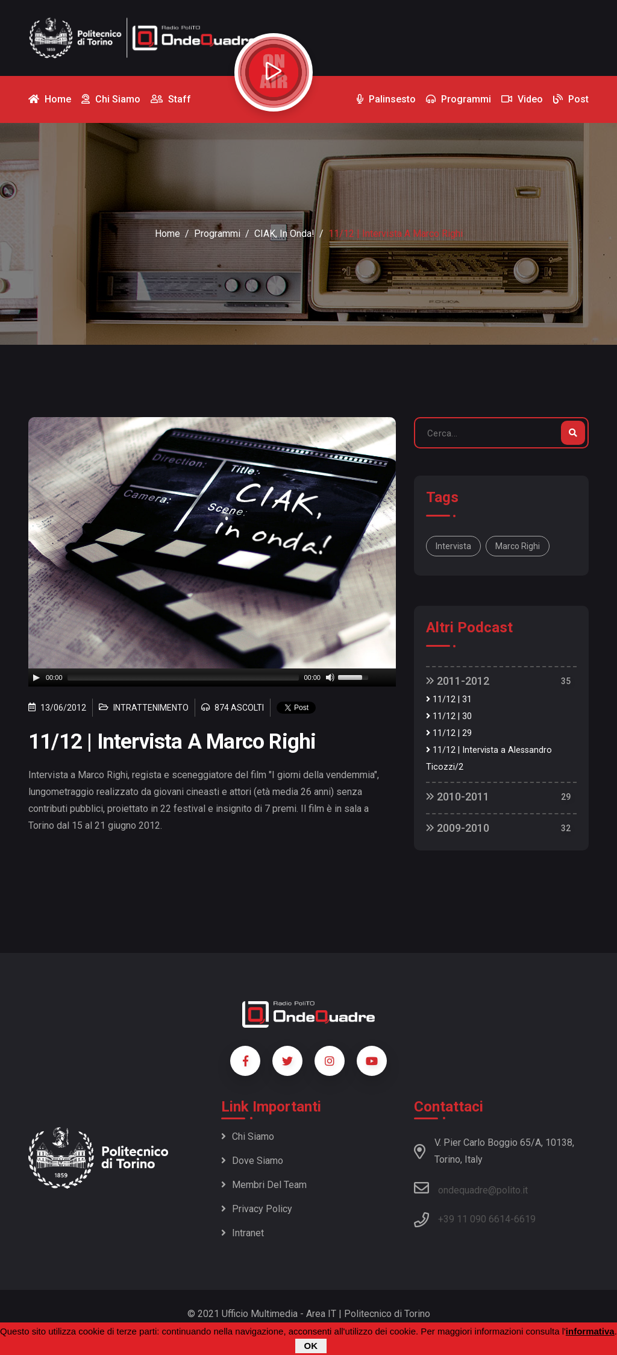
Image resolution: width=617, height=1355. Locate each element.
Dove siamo (252, 1160)
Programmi (217, 233)
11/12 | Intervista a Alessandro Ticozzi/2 (489, 758)
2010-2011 (457, 796)
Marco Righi (517, 546)
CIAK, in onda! (284, 233)
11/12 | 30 (449, 716)
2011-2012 (457, 680)
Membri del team (264, 1184)
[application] (212, 677)
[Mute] (330, 677)
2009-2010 (457, 828)
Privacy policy (256, 1209)
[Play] (36, 677)
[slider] (183, 677)
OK (311, 1346)
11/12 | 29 (449, 733)
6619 (525, 1219)
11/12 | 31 (449, 699)
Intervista (453, 546)
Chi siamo (247, 1136)
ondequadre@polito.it (471, 1188)
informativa (590, 1331)
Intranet (242, 1233)
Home (167, 233)
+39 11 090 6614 (474, 1219)
